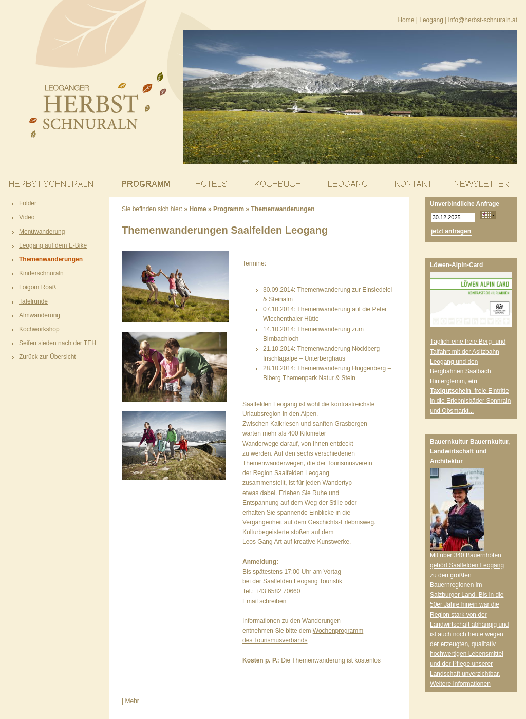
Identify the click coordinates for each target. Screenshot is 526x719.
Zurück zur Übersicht (47, 357)
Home (406, 20)
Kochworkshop (39, 329)
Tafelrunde (33, 301)
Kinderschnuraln (41, 273)
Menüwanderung (42, 231)
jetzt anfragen (451, 231)
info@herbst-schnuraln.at (482, 20)
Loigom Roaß (37, 287)
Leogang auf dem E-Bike (53, 245)
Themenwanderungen (51, 259)
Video (26, 217)
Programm (228, 209)
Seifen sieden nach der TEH (57, 343)
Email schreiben (264, 601)
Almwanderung (39, 315)
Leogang (431, 20)
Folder (27, 203)
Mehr (132, 701)
